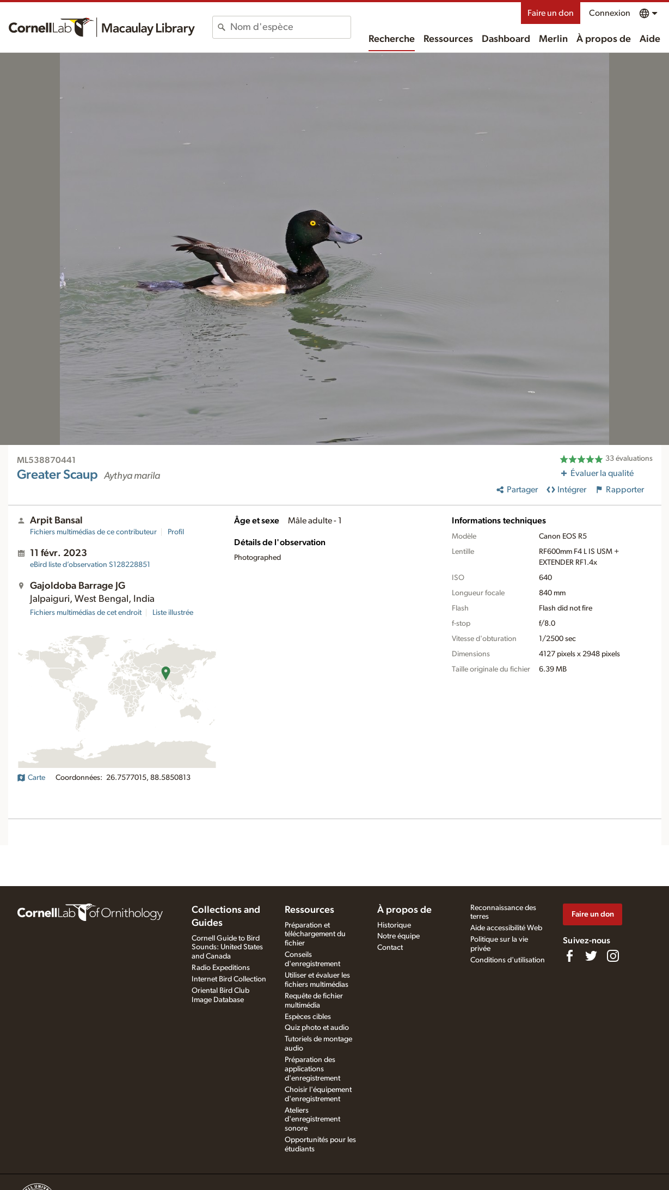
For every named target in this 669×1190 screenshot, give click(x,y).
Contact (390, 947)
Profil (176, 532)
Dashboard (506, 39)
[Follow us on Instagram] (612, 955)
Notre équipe (398, 936)
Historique (394, 925)
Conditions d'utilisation (507, 960)
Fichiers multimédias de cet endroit (86, 613)
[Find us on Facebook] (569, 955)
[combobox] (290, 27)
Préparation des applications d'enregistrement (312, 1069)
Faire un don (550, 13)
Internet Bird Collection (229, 979)
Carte (31, 778)
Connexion (609, 13)
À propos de (603, 39)
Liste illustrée (172, 613)
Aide (650, 39)
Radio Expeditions (221, 968)
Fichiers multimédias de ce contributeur (93, 532)
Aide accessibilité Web (506, 928)
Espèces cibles (308, 1017)
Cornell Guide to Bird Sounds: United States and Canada (227, 948)
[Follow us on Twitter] (591, 955)
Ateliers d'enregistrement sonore (312, 1120)
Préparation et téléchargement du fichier (315, 935)
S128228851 (90, 565)
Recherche (392, 39)
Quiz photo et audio (317, 1028)
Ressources (448, 39)
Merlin (553, 39)
